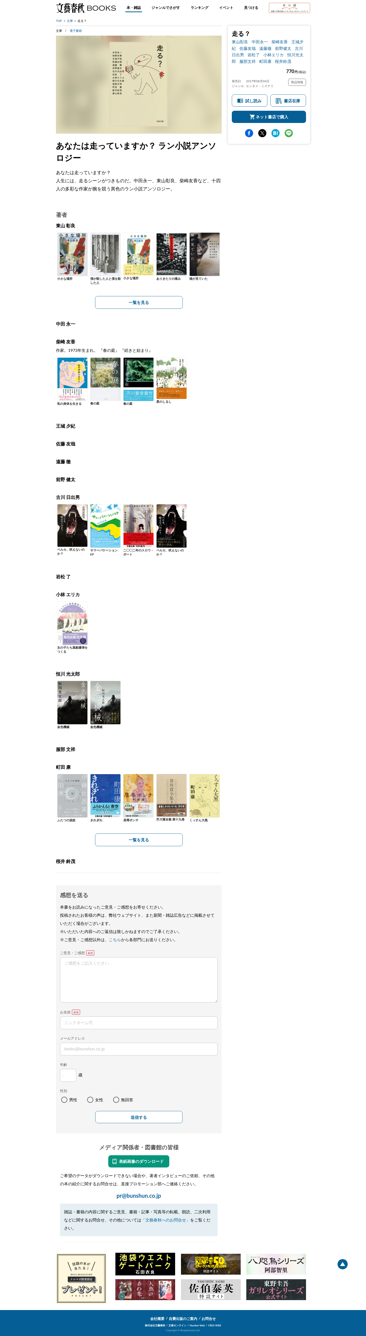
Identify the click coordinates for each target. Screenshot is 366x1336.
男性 (73, 1099)
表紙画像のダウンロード (141, 1161)
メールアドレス (72, 1038)
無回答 (127, 1099)
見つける (251, 7)
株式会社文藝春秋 (155, 1325)
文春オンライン (177, 1325)
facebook (249, 133)
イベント (226, 7)
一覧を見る (139, 302)
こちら (115, 939)
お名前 (65, 1012)
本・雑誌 (134, 7)
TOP (59, 21)
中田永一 (260, 41)
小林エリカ (273, 54)
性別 (63, 1091)
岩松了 (254, 54)
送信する (139, 1117)
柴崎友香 (279, 41)
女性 (99, 1099)
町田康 (265, 61)
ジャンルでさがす (165, 7)
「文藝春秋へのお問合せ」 (165, 1219)
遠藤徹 (265, 48)
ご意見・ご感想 (72, 953)
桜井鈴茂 (283, 61)
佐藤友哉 (247, 48)
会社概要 (157, 1318)
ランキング (199, 7)
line (289, 133)
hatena (275, 133)
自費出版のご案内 (183, 1318)
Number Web (197, 1325)
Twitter (262, 133)
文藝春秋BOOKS (86, 8)
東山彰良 (240, 41)
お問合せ (209, 1318)
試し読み (253, 100)
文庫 (70, 21)
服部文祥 (247, 61)
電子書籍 (76, 31)
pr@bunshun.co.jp (138, 1195)
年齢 (63, 1064)
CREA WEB (214, 1325)
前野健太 (283, 48)
